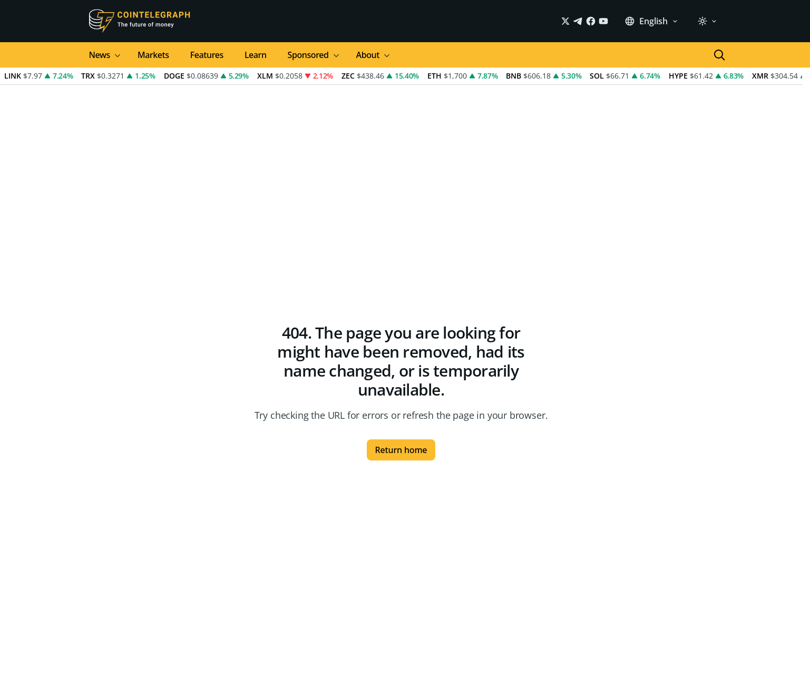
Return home (401, 450)
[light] (707, 21)
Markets (153, 55)
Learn (256, 55)
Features (206, 55)
